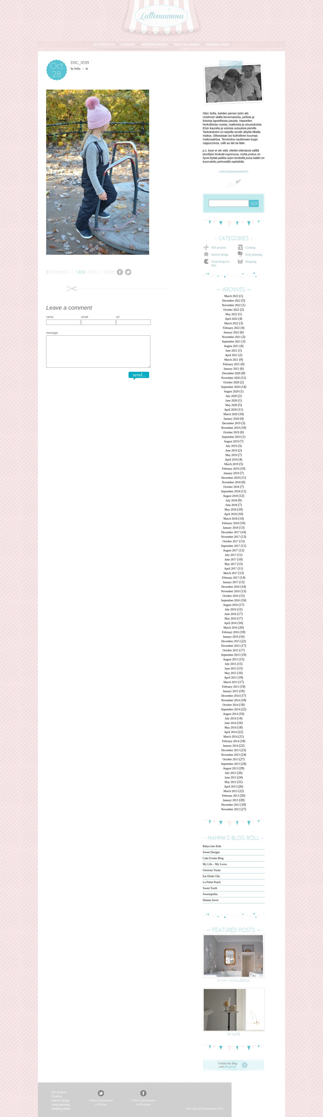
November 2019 (230, 427)
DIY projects (218, 247)
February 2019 (230, 468)
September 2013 (230, 763)
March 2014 (231, 736)
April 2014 (230, 732)
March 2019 (231, 464)
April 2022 (231, 318)
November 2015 (230, 645)
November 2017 (230, 536)
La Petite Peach (212, 882)
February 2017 (230, 577)
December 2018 (230, 477)
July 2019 (231, 446)
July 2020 (231, 396)
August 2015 (230, 659)
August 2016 (230, 604)
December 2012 (230, 804)
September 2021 (231, 341)
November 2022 (231, 305)
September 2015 (230, 654)
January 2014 (230, 745)
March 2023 (231, 296)
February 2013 (230, 795)
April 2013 (230, 786)
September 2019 (231, 436)
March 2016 (231, 627)
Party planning (253, 254)
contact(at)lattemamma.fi (233, 171)
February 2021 (231, 364)
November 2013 (230, 754)
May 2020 (231, 405)
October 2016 (230, 595)
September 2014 (230, 709)
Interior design (219, 254)
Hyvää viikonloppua (233, 980)
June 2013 (230, 777)
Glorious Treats (212, 870)
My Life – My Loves (215, 864)
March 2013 (231, 791)
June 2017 (230, 559)
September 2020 (230, 387)
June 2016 (230, 614)
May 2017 (230, 564)
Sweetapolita (210, 894)
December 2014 (230, 695)
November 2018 (231, 482)
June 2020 (231, 400)
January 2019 (231, 473)
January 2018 (230, 527)
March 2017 (231, 573)
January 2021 (231, 368)
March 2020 (231, 414)
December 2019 (231, 423)
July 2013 (230, 773)
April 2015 (230, 677)
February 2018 (230, 523)
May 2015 (230, 673)
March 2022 (231, 323)
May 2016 (230, 618)
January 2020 (231, 418)
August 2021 (231, 346)
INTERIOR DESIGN (154, 44)
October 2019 (231, 432)
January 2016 (230, 636)
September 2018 (230, 491)
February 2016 (230, 632)
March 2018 (231, 518)
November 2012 (230, 809)
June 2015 (230, 668)
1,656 (80, 272)
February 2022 (231, 327)
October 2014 (230, 704)
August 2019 (231, 441)
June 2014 (230, 723)
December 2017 (230, 532)
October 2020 (231, 382)
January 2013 (230, 800)
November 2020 (230, 377)
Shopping (250, 261)
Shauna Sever (211, 900)
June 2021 (231, 350)
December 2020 (231, 373)
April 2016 (230, 623)
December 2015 (230, 641)
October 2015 (230, 650)
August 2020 (231, 391)
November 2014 (230, 700)
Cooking (250, 247)
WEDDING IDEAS (218, 44)
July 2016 (230, 609)
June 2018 (231, 505)
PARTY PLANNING (186, 44)
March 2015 (231, 682)
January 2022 (231, 332)
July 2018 (231, 500)
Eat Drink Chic (211, 876)
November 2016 (230, 591)
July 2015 (230, 664)
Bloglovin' (230, 1066)
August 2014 (230, 713)
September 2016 (230, 600)
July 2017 (230, 555)
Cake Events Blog (213, 858)
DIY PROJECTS (103, 44)
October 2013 (230, 759)
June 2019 (231, 450)
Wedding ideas (60, 1108)
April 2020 (230, 409)
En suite (234, 1034)
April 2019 (231, 459)
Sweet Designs (211, 852)
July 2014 (230, 718)
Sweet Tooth (210, 888)
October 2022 (231, 309)
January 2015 (230, 691)
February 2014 (230, 741)
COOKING (128, 44)
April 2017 (230, 568)
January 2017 (230, 582)
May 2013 (230, 782)
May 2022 (231, 314)
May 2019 (231, 455)
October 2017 (230, 541)
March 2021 (231, 359)
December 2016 (230, 586)
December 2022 (231, 300)
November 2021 (231, 337)
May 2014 (230, 727)
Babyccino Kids (212, 846)
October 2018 (231, 486)
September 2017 (230, 545)
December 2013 (230, 750)
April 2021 (231, 355)
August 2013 (230, 768)
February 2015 (230, 686)
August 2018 (230, 495)
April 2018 (230, 514)
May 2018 (230, 509)
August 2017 (230, 550)
